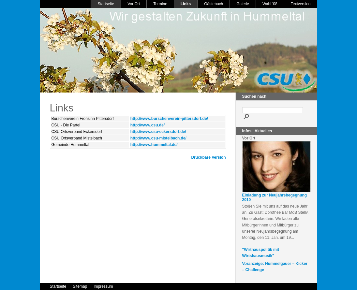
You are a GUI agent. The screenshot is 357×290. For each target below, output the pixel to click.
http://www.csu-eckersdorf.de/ (158, 131)
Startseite (105, 4)
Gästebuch (213, 4)
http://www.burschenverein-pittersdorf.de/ (169, 118)
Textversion (301, 4)
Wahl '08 (269, 4)
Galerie (242, 4)
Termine (160, 4)
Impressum (103, 286)
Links (186, 4)
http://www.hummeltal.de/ (154, 144)
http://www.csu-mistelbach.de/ (158, 138)
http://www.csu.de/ (147, 125)
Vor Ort (133, 4)
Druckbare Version (208, 157)
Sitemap (80, 286)
